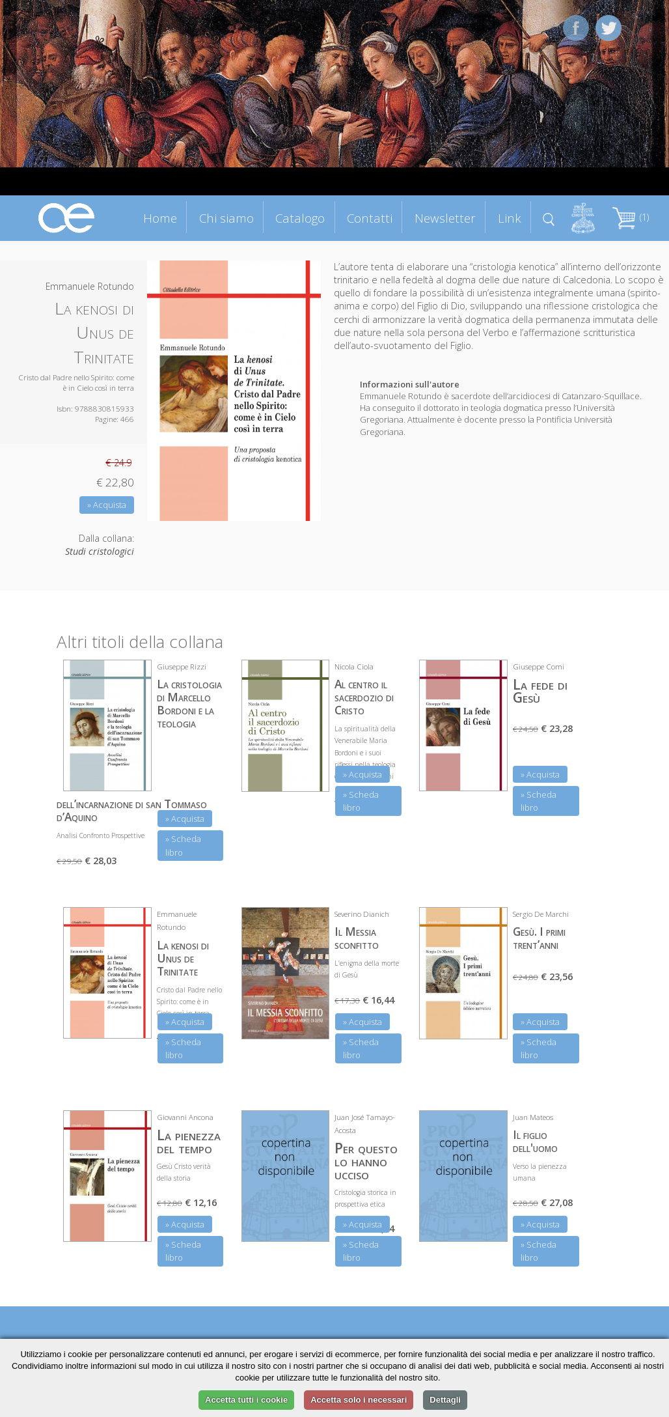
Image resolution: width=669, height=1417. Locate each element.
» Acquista (106, 505)
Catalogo (300, 218)
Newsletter (445, 218)
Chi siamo (226, 218)
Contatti (369, 218)
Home (160, 218)
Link (509, 218)
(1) (630, 217)
